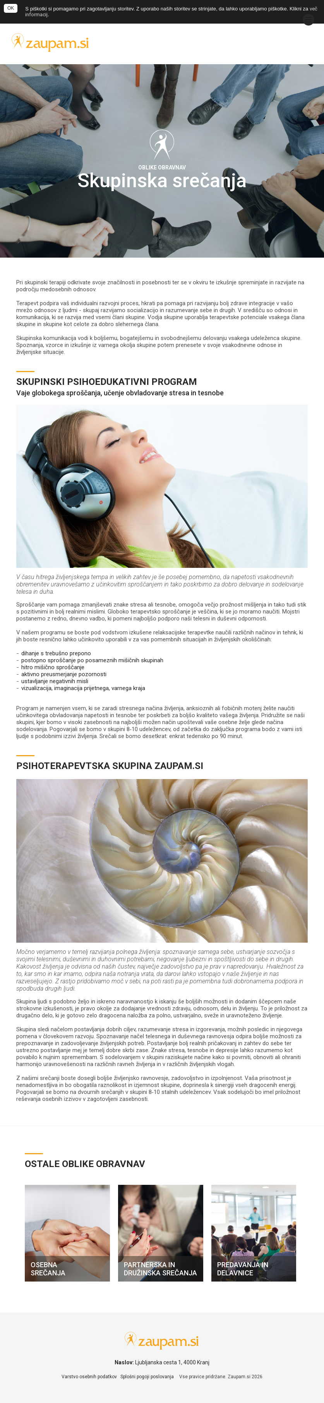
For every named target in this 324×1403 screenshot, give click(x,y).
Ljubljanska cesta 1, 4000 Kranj (172, 1362)
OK (10, 8)
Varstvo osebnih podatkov (89, 1376)
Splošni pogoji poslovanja (147, 1376)
